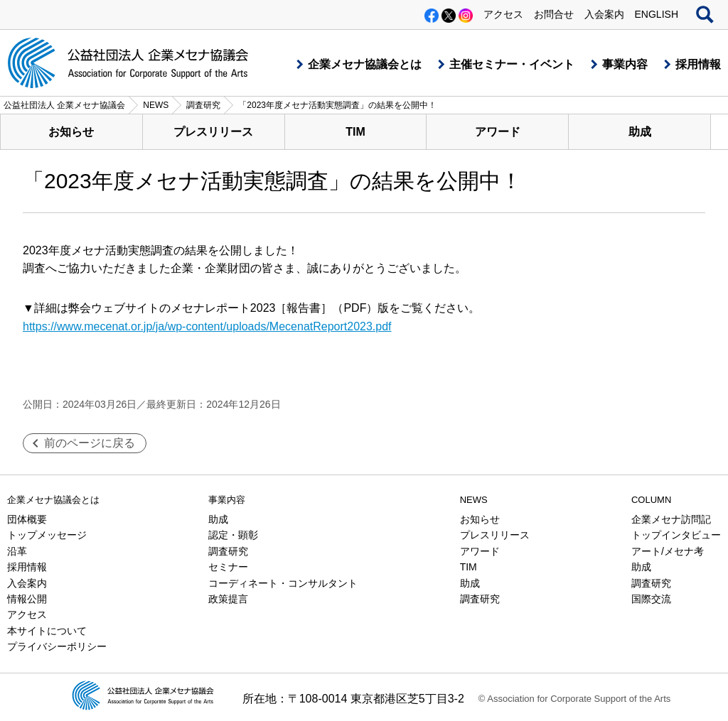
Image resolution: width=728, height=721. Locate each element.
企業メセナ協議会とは (365, 64)
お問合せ (554, 14)
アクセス (503, 14)
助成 (639, 132)
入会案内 (604, 14)
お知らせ (71, 132)
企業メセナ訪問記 (671, 519)
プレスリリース (213, 132)
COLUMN (651, 499)
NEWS (474, 499)
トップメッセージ (47, 535)
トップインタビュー (676, 535)
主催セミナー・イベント (511, 64)
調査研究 (228, 551)
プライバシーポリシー (57, 646)
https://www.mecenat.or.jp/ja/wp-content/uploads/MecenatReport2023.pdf (207, 326)
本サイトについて (47, 630)
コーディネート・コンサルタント (283, 583)
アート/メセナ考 (667, 551)
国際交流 (651, 599)
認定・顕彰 (233, 535)
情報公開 (27, 599)
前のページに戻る (89, 443)
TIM (355, 132)
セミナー (228, 567)
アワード (497, 132)
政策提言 (228, 599)
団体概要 (27, 519)
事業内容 (625, 64)
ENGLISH (656, 14)
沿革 (17, 551)
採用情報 (698, 64)
